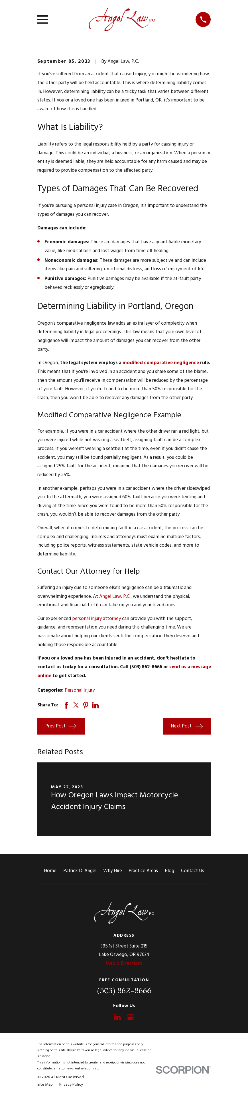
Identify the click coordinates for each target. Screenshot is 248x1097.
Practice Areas (143, 871)
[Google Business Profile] (130, 1017)
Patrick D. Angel (79, 871)
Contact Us (192, 871)
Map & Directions (124, 963)
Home (50, 871)
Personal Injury (80, 690)
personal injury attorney (96, 619)
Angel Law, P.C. (115, 596)
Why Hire (112, 871)
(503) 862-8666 (124, 990)
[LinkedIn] (117, 1017)
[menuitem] (45, 1084)
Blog (169, 871)
